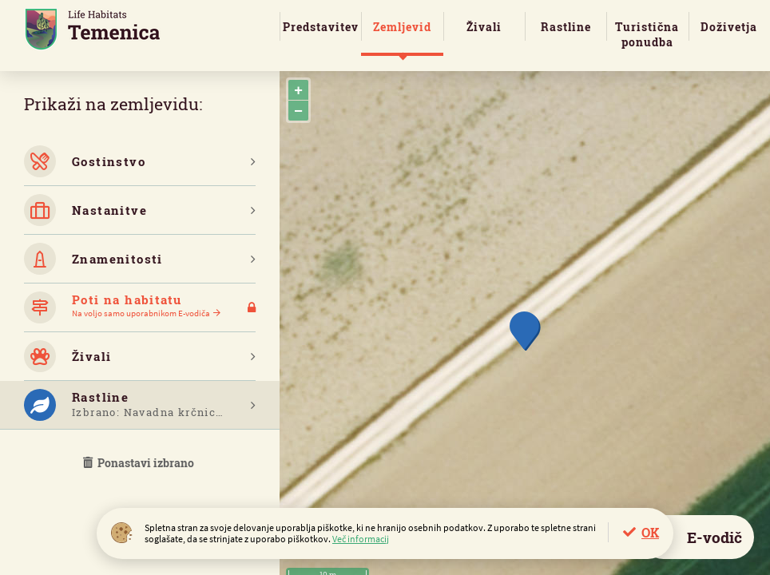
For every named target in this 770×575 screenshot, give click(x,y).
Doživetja (729, 26)
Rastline (566, 26)
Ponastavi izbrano (139, 462)
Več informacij (360, 539)
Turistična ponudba (647, 34)
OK (650, 532)
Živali (484, 26)
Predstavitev (321, 26)
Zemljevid (402, 26)
